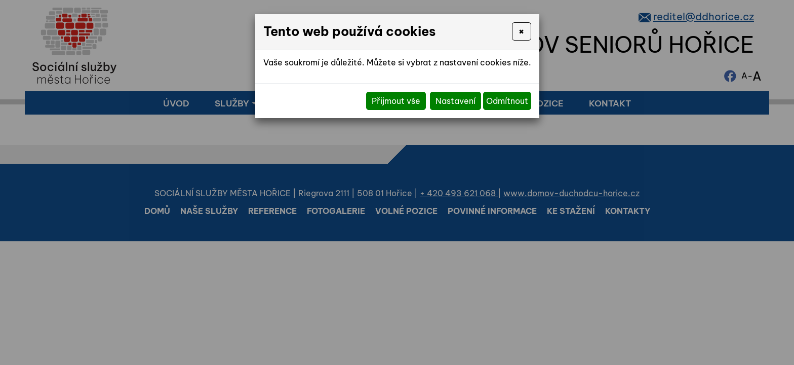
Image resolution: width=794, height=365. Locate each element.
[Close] (521, 31)
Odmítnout (507, 101)
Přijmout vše (396, 101)
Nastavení (455, 101)
